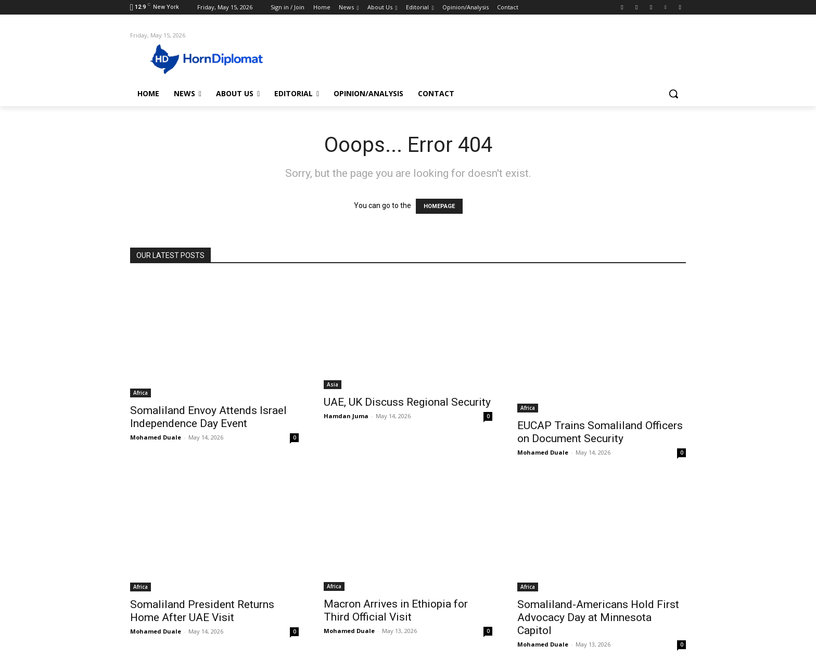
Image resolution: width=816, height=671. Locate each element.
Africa (140, 392)
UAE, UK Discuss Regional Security (407, 402)
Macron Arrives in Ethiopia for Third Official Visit (396, 610)
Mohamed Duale (155, 437)
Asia (332, 384)
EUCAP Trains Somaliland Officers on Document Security (600, 432)
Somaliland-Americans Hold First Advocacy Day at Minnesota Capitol (598, 617)
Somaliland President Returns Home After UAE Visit (202, 611)
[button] (673, 93)
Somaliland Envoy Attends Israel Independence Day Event (208, 417)
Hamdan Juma (346, 416)
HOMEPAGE (439, 206)
